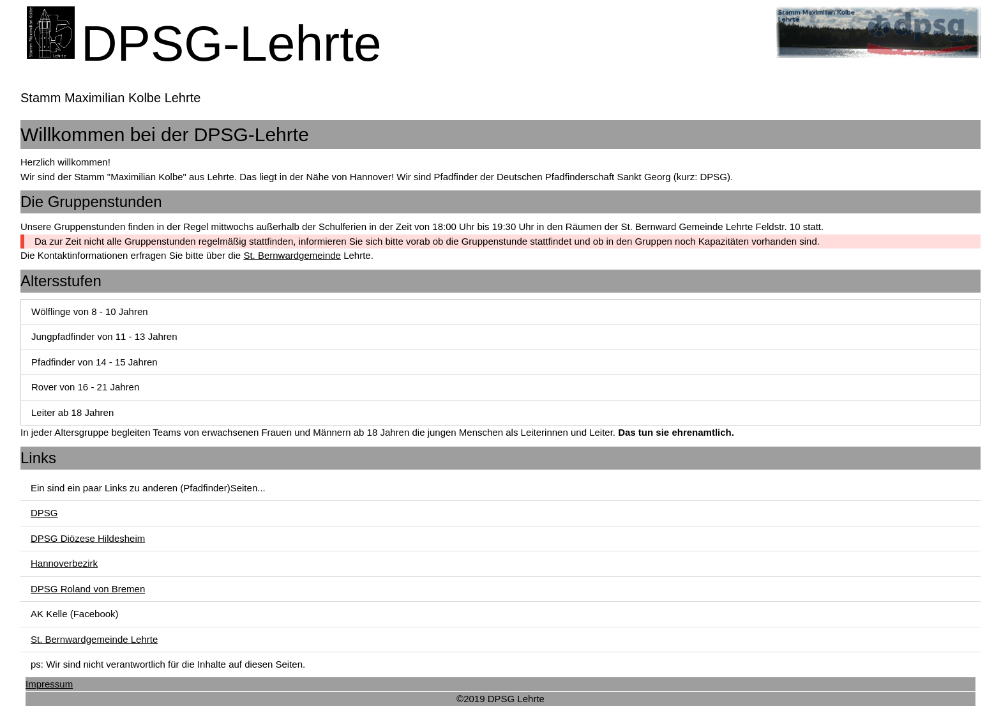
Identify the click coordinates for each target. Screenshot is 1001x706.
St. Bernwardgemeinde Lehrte (94, 639)
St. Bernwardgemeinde (292, 255)
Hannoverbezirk (64, 563)
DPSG (44, 512)
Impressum (49, 684)
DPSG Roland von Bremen (88, 588)
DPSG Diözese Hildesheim (88, 538)
